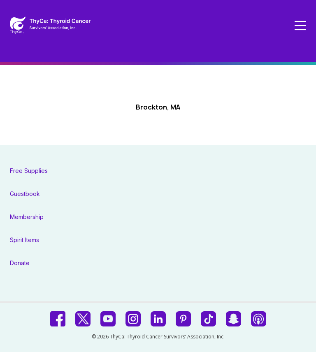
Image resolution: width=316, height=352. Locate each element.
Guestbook (25, 193)
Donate (20, 262)
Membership (27, 216)
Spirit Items (24, 239)
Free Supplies (29, 170)
